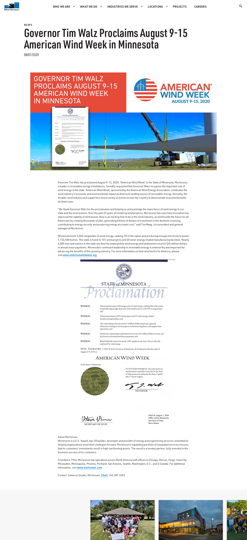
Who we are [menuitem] (61, 6)
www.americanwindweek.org (80, 255)
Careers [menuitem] (200, 6)
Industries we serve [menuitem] (122, 6)
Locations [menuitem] (155, 6)
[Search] (240, 6)
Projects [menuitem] (180, 6)
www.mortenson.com (89, 467)
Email (104, 475)
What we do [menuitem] (88, 6)
